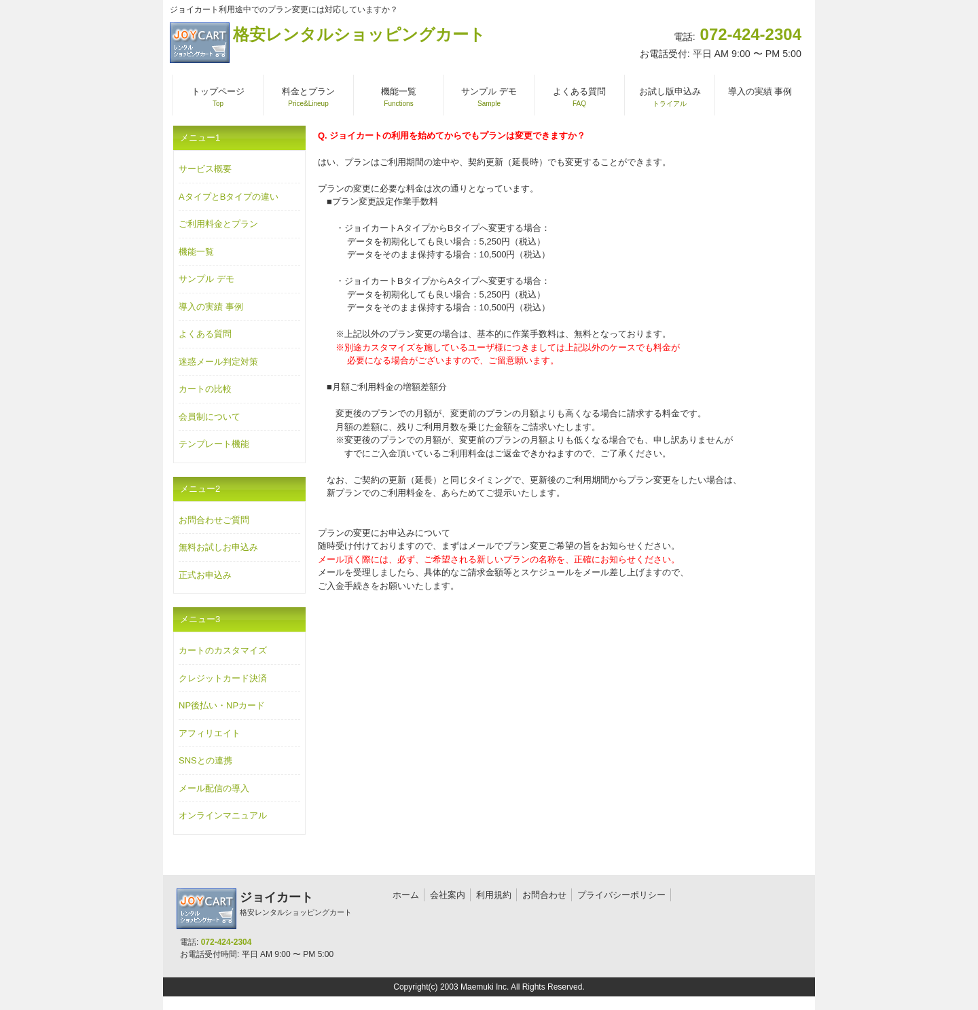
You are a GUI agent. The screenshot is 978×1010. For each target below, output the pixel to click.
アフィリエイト (209, 733)
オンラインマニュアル (223, 815)
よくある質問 (205, 334)
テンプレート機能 (214, 444)
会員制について (209, 417)
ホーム (406, 895)
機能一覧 (196, 252)
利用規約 (493, 895)
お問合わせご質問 (214, 520)
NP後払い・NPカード (222, 705)
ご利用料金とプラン (218, 224)
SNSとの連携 (205, 760)
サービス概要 (205, 169)
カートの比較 (205, 389)
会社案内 (447, 895)
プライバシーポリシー (621, 895)
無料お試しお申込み (218, 547)
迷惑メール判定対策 (218, 362)
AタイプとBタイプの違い (228, 197)
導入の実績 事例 (211, 307)
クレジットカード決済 (223, 678)
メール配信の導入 (214, 788)
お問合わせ (544, 895)
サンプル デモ (206, 279)
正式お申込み (205, 575)
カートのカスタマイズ (223, 650)
